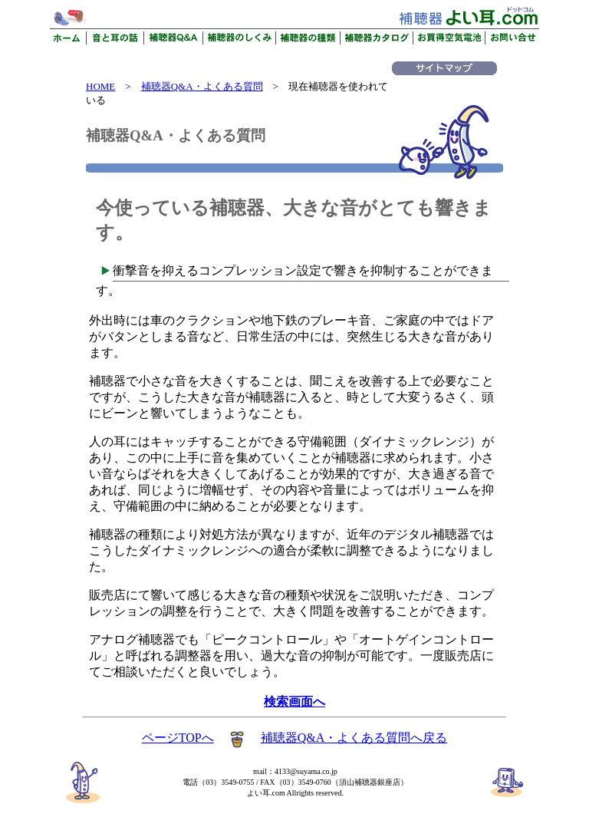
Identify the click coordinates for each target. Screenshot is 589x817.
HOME (100, 86)
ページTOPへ (178, 737)
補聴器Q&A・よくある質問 (202, 86)
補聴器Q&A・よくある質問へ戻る (354, 737)
